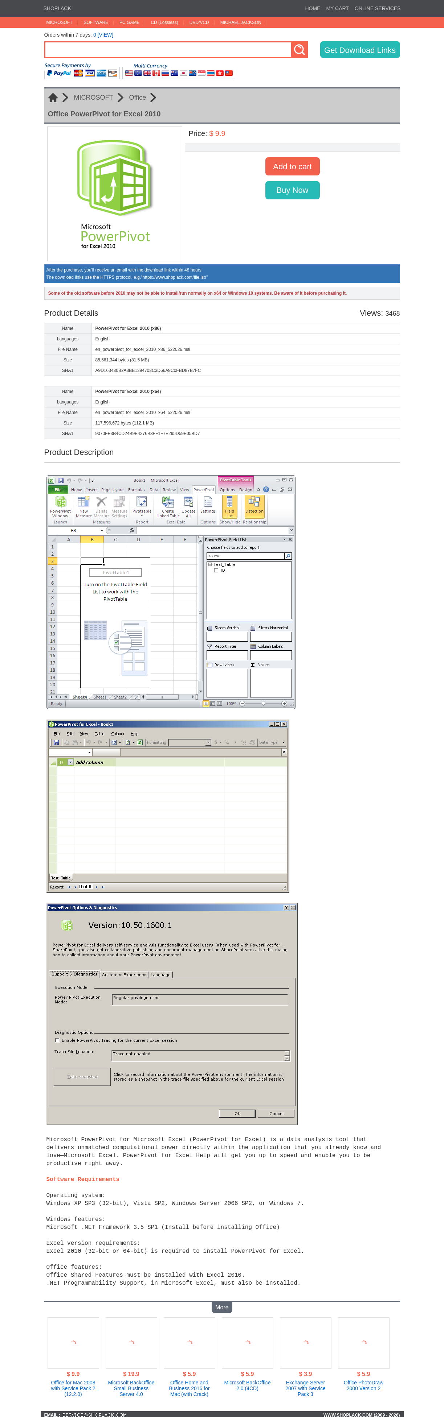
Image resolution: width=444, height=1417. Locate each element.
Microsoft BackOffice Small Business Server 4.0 (131, 1386)
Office (137, 97)
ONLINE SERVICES (378, 8)
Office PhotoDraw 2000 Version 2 (363, 1383)
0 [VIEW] (103, 35)
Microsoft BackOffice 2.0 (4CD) (247, 1383)
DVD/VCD (199, 22)
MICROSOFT (59, 22)
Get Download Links (360, 50)
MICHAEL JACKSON (240, 22)
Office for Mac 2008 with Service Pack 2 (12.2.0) (73, 1386)
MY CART (337, 8)
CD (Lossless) (164, 22)
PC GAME (129, 22)
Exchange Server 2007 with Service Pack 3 (305, 1386)
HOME (312, 8)
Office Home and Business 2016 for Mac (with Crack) (189, 1386)
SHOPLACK (57, 8)
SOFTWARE (96, 22)
